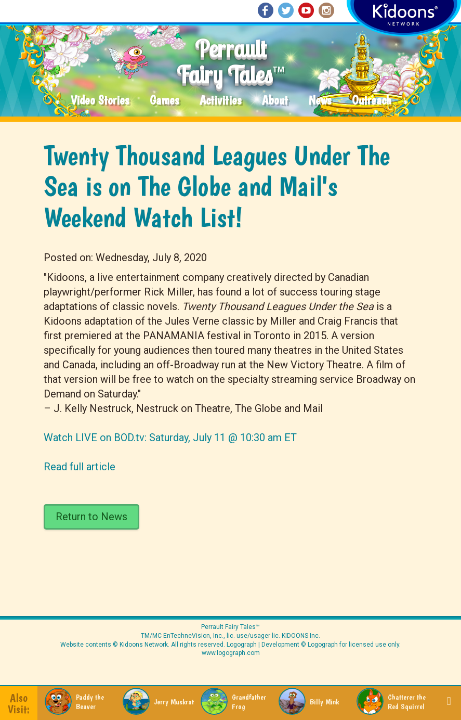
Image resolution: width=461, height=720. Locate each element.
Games (164, 101)
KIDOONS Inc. (301, 635)
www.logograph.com (231, 653)
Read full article (79, 466)
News (320, 101)
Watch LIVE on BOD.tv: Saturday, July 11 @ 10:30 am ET (170, 437)
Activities (220, 101)
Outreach (371, 101)
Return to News (91, 516)
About (275, 101)
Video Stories (100, 101)
